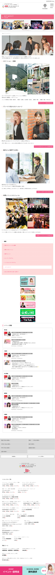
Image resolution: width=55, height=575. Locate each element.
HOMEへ (14, 456)
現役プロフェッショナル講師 (10, 245)
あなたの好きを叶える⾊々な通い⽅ (11, 271)
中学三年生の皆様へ (5, 447)
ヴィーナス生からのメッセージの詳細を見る (43, 146)
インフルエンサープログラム (10, 262)
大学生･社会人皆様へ (6, 444)
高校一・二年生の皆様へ (34, 440)
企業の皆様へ (4, 451)
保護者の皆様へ (32, 447)
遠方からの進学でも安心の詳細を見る (45, 191)
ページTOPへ (41, 456)
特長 (5, 241)
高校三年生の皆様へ (5, 440)
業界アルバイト (8, 253)
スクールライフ (8, 267)
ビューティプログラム (9, 258)
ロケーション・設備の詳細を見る (46, 102)
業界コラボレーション (9, 249)
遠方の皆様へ (32, 444)
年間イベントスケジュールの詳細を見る (44, 235)
